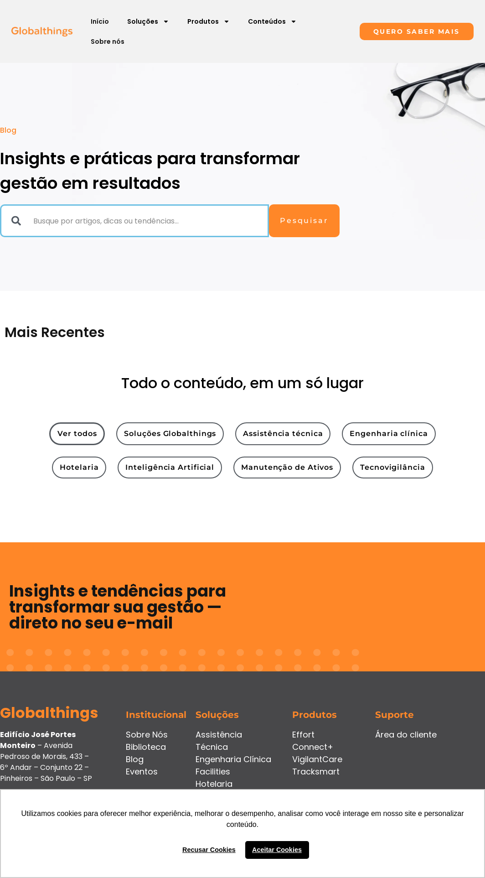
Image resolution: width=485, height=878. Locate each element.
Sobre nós (107, 41)
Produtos (208, 21)
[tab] (77, 433)
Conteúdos (272, 21)
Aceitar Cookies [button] (277, 849)
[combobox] (134, 220)
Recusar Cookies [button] (209, 849)
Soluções (148, 21)
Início (100, 21)
